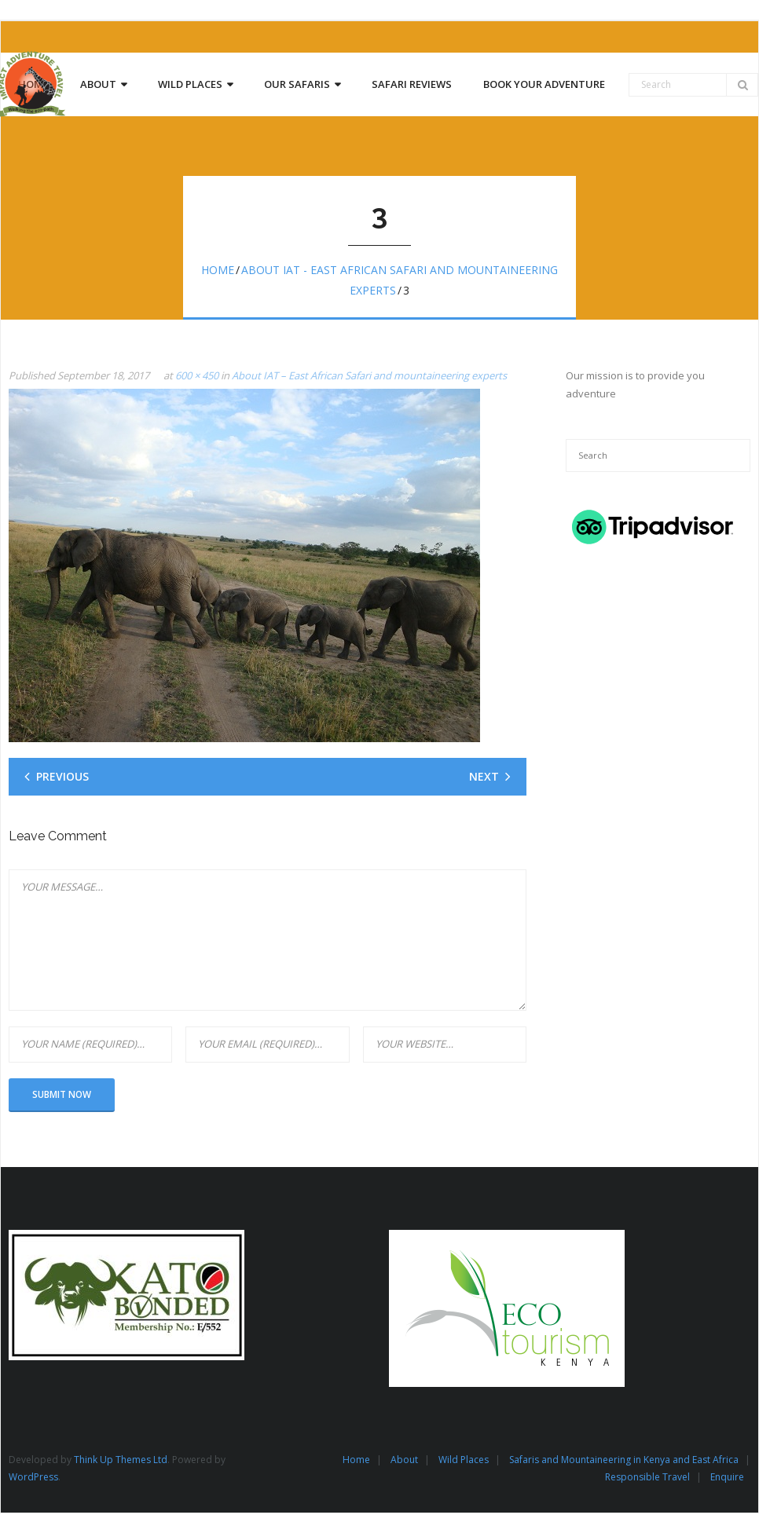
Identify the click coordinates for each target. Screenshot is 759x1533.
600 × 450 (196, 375)
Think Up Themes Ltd (120, 1459)
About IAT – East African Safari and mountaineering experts (369, 375)
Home (217, 269)
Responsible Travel (647, 1477)
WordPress (33, 1477)
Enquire (727, 1477)
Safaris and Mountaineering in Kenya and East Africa (624, 1459)
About (404, 1459)
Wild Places (463, 1459)
